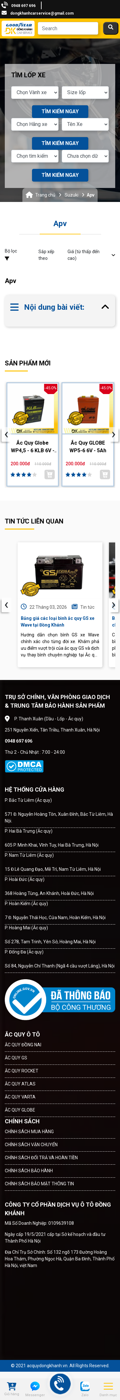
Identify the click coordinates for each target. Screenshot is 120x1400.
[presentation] (6, 434)
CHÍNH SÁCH (22, 1121)
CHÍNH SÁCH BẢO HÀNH (29, 1170)
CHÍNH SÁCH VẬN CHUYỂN (31, 1144)
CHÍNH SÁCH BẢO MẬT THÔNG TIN (39, 1183)
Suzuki (71, 195)
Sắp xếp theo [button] (76, 255)
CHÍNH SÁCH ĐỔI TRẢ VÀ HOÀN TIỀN (41, 1157)
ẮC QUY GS (16, 1057)
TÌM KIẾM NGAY (60, 111)
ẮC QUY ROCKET (21, 1070)
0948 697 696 (23, 5)
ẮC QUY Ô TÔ (22, 1034)
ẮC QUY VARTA (20, 1096)
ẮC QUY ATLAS (20, 1083)
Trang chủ (45, 195)
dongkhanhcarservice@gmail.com (42, 13)
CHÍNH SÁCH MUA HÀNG (29, 1131)
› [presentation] (113, 605)
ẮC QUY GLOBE (20, 1109)
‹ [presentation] (6, 605)
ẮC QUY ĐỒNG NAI (23, 1044)
